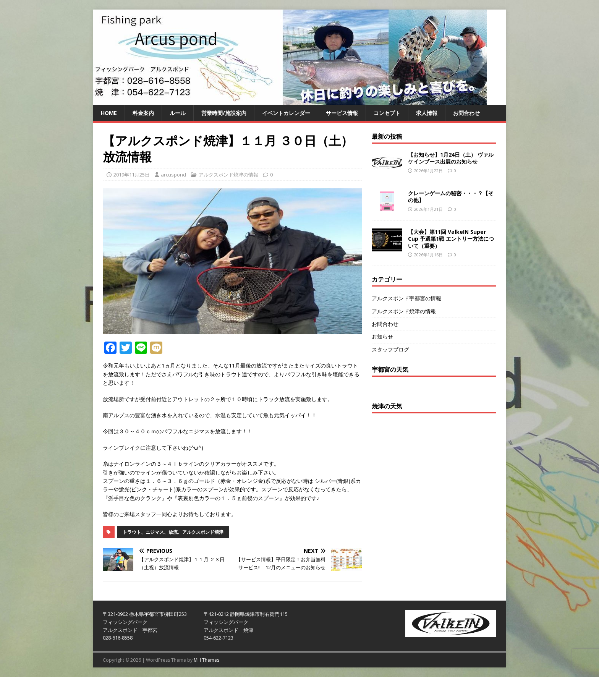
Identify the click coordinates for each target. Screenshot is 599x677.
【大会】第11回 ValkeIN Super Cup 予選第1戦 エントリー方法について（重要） (451, 238)
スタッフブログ (390, 349)
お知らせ (382, 336)
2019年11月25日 (131, 174)
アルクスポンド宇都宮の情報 (406, 298)
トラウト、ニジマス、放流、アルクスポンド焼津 (173, 532)
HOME (109, 113)
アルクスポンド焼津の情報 (228, 174)
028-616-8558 (118, 637)
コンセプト (387, 113)
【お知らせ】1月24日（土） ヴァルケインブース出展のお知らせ (451, 158)
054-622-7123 (218, 637)
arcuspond (173, 174)
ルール (178, 113)
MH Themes (206, 660)
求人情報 (426, 113)
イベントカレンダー (286, 113)
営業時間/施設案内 (223, 113)
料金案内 (143, 113)
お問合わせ (466, 113)
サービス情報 (342, 113)
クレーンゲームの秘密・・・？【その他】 (451, 196)
